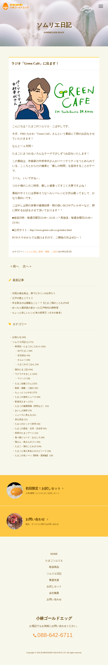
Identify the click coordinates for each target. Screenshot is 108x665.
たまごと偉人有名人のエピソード (31, 451)
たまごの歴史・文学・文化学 (29, 428)
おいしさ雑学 (21, 410)
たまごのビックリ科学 (25, 424)
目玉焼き (22, 355)
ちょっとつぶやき (23, 392)
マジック (22, 378)
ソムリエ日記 (30, 251)
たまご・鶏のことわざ (25, 446)
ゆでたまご (23, 351)
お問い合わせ (37, 519)
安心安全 (19, 419)
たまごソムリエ (54, 560)
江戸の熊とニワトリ (22, 298)
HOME (54, 554)
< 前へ (14, 266)
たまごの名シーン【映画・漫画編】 (32, 455)
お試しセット (54, 586)
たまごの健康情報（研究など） (30, 406)
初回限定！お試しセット (44, 488)
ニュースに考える (23, 415)
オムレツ (22, 360)
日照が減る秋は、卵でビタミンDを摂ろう (33, 293)
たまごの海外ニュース (25, 397)
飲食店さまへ (21, 401)
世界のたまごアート (24, 433)
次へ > (27, 266)
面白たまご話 (21, 369)
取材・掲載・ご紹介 (48, 251)
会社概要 (54, 593)
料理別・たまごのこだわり (27, 346)
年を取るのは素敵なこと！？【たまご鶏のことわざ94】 (41, 303)
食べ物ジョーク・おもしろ (27, 437)
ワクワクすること (23, 374)
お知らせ (16, 337)
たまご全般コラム (23, 383)
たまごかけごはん (26, 364)
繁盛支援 (54, 580)
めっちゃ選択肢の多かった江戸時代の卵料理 (35, 307)
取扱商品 (54, 567)
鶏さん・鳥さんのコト (25, 442)
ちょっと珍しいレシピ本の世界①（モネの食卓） (37, 312)
